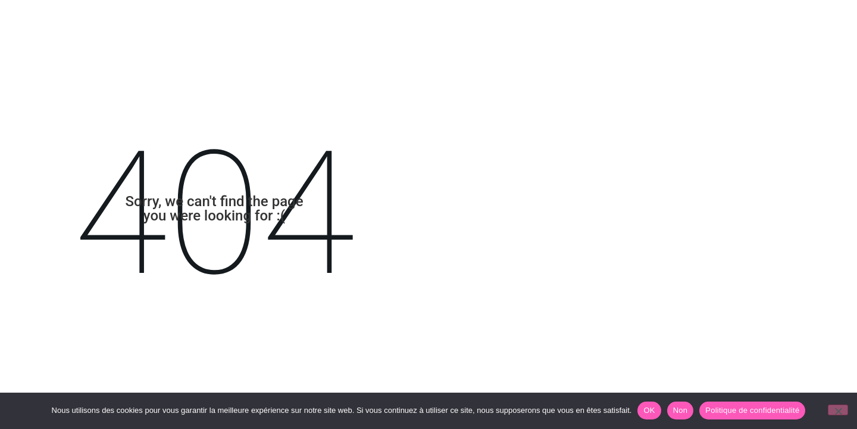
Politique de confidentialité (752, 410)
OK (649, 410)
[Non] (838, 410)
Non (680, 410)
